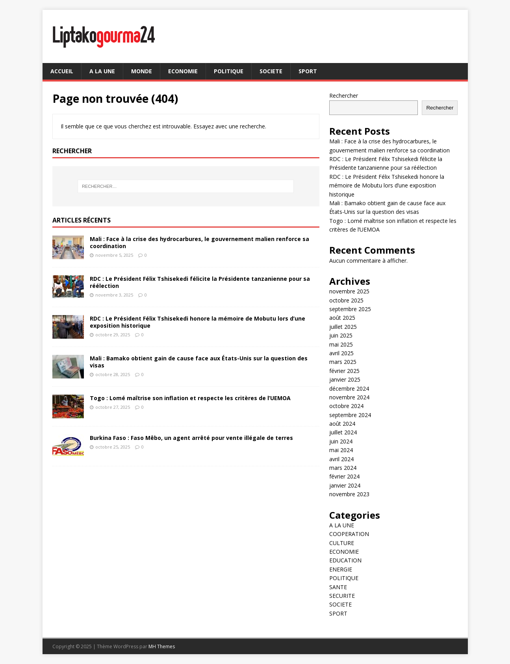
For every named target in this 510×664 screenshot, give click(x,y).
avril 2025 (341, 353)
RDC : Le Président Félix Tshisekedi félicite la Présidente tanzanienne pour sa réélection (200, 282)
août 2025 (342, 317)
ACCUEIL (61, 71)
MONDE (141, 71)
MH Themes (161, 646)
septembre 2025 (350, 309)
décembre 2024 (349, 388)
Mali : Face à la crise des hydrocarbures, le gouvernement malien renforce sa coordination (199, 242)
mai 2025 (341, 344)
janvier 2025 (344, 379)
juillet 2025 (343, 326)
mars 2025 (342, 361)
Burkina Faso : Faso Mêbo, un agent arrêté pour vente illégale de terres (191, 437)
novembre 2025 (349, 291)
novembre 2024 (349, 397)
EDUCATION (345, 560)
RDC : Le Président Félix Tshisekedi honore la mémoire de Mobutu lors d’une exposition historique (197, 322)
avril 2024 (341, 459)
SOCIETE (271, 71)
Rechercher (343, 95)
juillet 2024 (343, 432)
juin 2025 (340, 335)
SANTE (338, 587)
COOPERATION (349, 534)
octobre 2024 (346, 406)
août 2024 (342, 423)
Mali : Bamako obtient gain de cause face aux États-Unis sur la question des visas (199, 361)
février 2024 (344, 476)
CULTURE (341, 543)
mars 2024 (342, 467)
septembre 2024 (350, 415)
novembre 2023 (349, 494)
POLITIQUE (228, 71)
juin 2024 (340, 441)
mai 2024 (341, 450)
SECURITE (342, 595)
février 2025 (344, 371)
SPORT (308, 71)
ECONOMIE (183, 71)
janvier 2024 (344, 485)
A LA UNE (102, 71)
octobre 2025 (346, 300)
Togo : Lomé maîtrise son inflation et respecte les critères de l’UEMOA (190, 398)
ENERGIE (340, 569)
